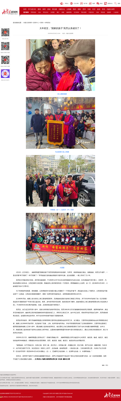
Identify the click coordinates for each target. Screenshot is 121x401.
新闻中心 (36, 22)
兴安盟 (52, 12)
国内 (74, 9)
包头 (39, 12)
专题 (89, 9)
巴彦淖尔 (91, 12)
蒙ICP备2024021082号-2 (26, 397)
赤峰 (63, 12)
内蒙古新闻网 (27, 22)
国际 (79, 9)
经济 (93, 9)
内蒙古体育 (111, 9)
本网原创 (47, 22)
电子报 (85, 3)
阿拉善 (103, 12)
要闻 (39, 9)
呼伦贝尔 (45, 12)
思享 (84, 9)
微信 (101, 3)
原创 (48, 9)
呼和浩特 (33, 12)
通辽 (58, 12)
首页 (24, 9)
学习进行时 (32, 9)
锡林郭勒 (69, 12)
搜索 (119, 3)
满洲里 (109, 12)
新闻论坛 (110, 3)
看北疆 (54, 9)
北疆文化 (62, 9)
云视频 (69, 9)
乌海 (97, 12)
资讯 (103, 9)
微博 (93, 3)
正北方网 (76, 3)
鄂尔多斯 (83, 12)
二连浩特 (115, 12)
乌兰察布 (76, 12)
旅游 (98, 9)
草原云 (66, 3)
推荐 (44, 9)
